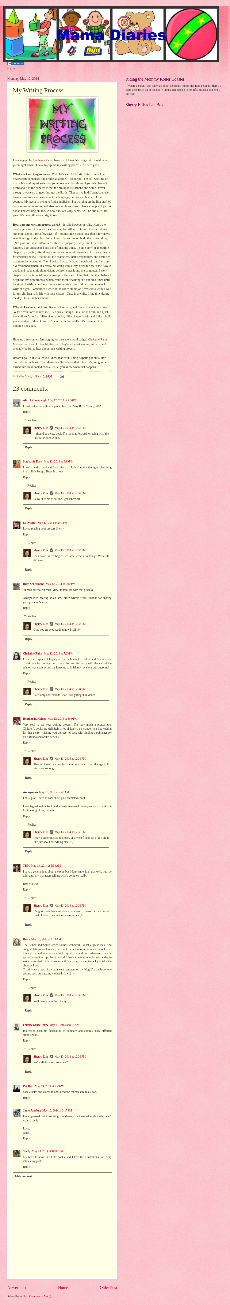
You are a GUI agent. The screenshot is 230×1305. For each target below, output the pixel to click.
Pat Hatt (28, 1086)
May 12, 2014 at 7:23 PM (58, 653)
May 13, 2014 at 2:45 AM (54, 792)
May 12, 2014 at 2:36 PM (62, 400)
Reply (26, 411)
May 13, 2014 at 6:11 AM (46, 939)
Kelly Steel (29, 522)
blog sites (11, 68)
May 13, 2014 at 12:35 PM (70, 832)
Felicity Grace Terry (35, 1024)
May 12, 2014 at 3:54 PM (52, 522)
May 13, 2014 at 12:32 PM (70, 428)
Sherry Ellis (41, 428)
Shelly (27, 1151)
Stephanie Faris (42, 160)
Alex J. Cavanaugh (35, 400)
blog (83, 362)
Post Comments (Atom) (37, 1296)
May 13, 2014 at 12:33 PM (70, 550)
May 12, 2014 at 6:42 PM (60, 584)
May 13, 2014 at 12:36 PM (70, 905)
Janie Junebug (32, 1110)
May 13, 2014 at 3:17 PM (57, 1110)
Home (63, 1287)
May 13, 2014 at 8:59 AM (65, 1024)
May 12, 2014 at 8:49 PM (62, 718)
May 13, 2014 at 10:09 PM (47, 1151)
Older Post (108, 1287)
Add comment (23, 1176)
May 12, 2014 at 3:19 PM (58, 461)
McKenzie (51, 344)
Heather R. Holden (34, 718)
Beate (26, 939)
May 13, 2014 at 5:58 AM (46, 865)
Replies (31, 420)
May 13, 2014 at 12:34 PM (70, 689)
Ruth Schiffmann (34, 584)
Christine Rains (97, 339)
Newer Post (16, 1287)
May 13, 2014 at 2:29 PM (49, 1086)
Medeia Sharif (21, 344)
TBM (26, 865)
